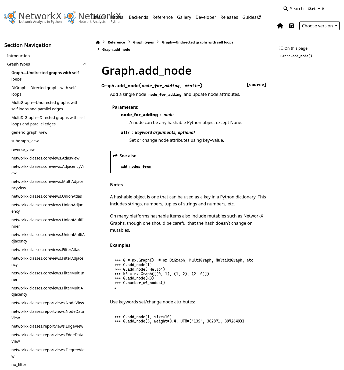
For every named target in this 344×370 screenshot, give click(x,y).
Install (98, 17)
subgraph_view (25, 140)
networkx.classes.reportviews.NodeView (46, 306)
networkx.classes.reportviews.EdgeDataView (46, 351)
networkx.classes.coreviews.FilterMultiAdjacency (45, 291)
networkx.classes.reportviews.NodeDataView (46, 321)
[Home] (95, 42)
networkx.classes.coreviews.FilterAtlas (45, 249)
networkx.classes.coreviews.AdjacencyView (45, 169)
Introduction (18, 55)
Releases (229, 17)
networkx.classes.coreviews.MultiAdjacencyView (46, 184)
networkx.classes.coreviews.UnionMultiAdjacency (46, 238)
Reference (162, 17)
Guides (249, 17)
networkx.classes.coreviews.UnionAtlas (46, 196)
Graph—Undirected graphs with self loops (45, 76)
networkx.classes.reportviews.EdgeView (45, 336)
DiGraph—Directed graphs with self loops (43, 91)
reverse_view (22, 149)
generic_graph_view (29, 132)
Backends (138, 17)
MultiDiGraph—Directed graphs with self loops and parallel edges (44, 120)
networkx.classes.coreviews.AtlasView (45, 158)
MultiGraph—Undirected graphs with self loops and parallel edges (44, 105)
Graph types (18, 64)
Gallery (184, 17)
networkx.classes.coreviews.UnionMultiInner (46, 223)
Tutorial (116, 17)
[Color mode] (336, 8)
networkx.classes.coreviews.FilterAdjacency (46, 261)
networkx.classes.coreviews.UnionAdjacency (46, 208)
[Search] (304, 8)
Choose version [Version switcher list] (318, 26)
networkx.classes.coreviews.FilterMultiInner (46, 276)
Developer (205, 17)
